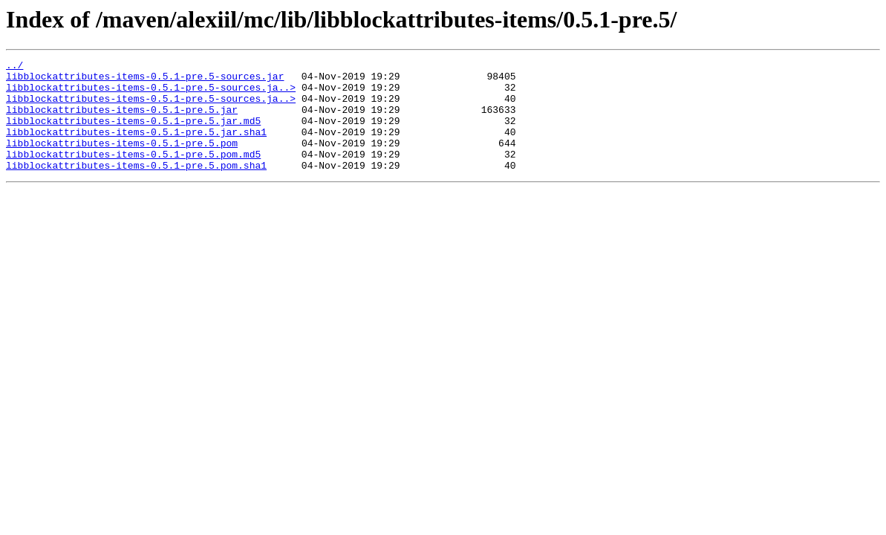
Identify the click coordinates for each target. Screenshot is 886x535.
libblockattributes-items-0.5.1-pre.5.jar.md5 (133, 133)
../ (14, 67)
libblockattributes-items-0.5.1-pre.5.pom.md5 (133, 174)
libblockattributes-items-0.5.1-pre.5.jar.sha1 (136, 147)
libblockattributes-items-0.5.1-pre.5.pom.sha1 (136, 187)
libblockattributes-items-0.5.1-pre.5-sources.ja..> (151, 93)
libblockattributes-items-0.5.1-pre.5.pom (122, 160)
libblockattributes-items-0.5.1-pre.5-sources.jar (145, 80)
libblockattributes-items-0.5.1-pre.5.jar (122, 120)
